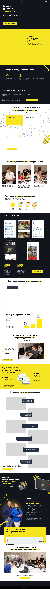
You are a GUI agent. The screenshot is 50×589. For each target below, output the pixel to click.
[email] (24, 542)
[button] (10, 23)
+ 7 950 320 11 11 (45, 1)
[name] (24, 538)
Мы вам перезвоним (10, 544)
